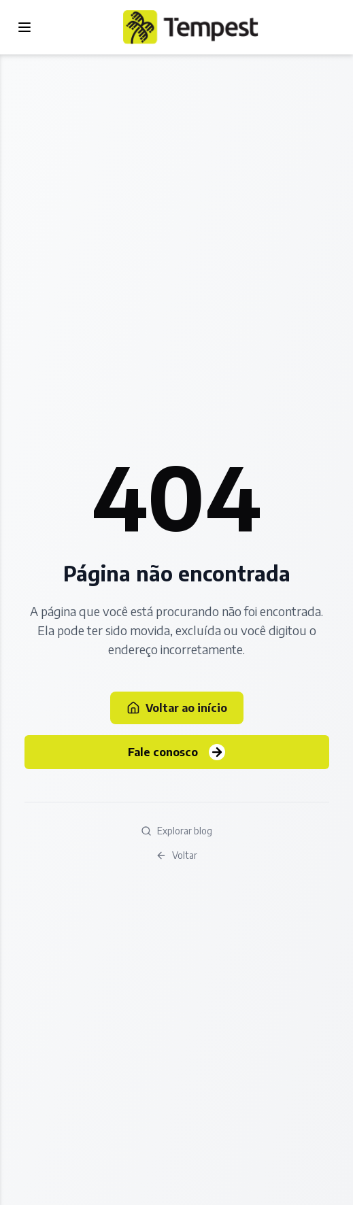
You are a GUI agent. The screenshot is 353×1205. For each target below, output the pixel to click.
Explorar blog (176, 830)
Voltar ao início (177, 708)
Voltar (176, 855)
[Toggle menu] (24, 27)
